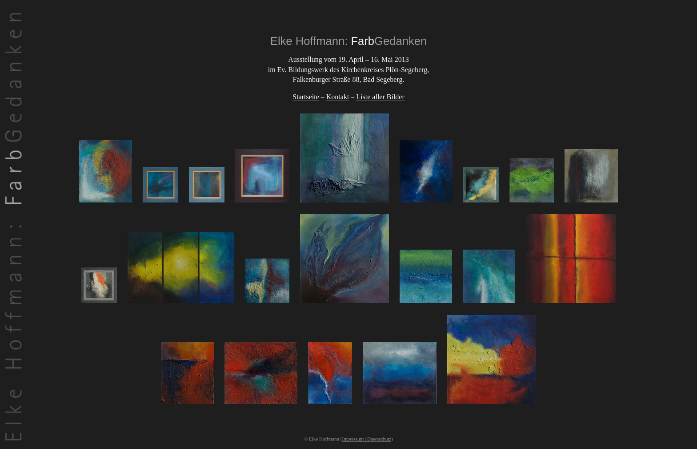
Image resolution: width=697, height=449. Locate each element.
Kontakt (337, 97)
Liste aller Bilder (380, 97)
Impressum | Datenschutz (366, 438)
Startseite (305, 97)
